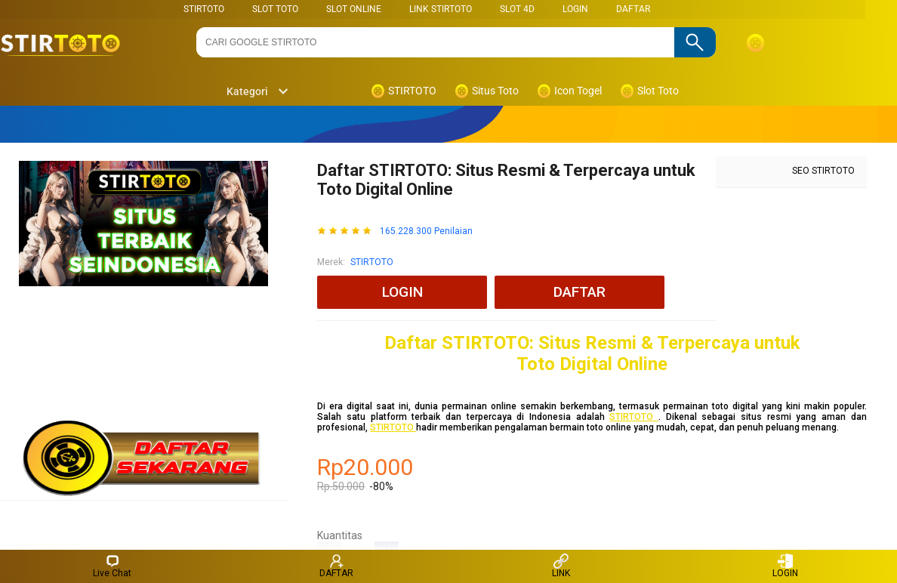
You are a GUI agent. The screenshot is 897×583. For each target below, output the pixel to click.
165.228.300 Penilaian (426, 231)
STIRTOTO (203, 9)
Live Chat (112, 566)
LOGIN (575, 9)
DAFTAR (633, 9)
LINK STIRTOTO (440, 9)
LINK (561, 566)
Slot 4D (517, 9)
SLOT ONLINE (353, 9)
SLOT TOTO (275, 9)
